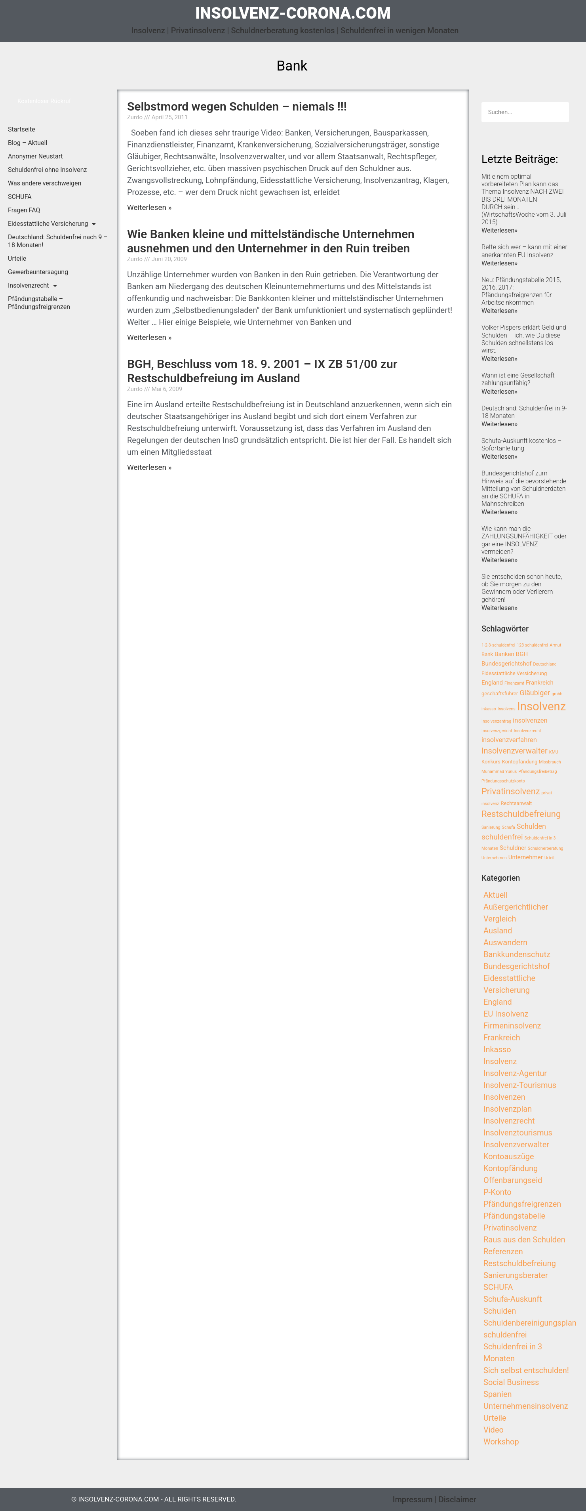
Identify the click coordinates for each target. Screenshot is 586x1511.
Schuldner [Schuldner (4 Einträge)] (513, 847)
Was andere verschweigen (44, 183)
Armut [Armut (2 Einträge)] (555, 645)
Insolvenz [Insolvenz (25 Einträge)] (541, 706)
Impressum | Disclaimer (434, 1499)
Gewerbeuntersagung (38, 272)
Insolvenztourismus (517, 1132)
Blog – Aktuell (27, 143)
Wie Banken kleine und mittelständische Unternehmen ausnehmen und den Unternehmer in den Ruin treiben (271, 241)
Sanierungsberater (515, 1275)
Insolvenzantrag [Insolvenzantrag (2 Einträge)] (496, 721)
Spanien (497, 1394)
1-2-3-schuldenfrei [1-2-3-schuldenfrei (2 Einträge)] (498, 645)
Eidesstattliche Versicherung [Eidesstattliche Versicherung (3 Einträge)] (514, 673)
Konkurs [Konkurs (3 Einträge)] (490, 762)
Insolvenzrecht (32, 285)
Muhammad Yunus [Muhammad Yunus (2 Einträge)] (499, 771)
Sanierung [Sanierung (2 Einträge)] (490, 827)
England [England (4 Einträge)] (492, 682)
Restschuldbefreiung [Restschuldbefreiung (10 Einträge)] (521, 814)
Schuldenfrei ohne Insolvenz (47, 170)
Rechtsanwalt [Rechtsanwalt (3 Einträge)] (516, 803)
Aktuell (495, 895)
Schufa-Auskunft (512, 1299)
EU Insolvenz (506, 1014)
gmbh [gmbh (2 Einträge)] (557, 693)
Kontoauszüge (508, 1156)
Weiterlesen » (149, 207)
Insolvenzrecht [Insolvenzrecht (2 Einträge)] (527, 730)
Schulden (499, 1311)
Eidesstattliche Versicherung (52, 224)
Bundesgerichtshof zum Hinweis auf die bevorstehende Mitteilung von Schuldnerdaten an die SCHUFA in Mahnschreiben (523, 488)
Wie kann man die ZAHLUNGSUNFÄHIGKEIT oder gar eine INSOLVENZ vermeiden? (524, 540)
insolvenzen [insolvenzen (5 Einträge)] (530, 720)
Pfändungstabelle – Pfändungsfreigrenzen (39, 303)
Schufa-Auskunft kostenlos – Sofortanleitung (521, 444)
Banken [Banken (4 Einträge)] (504, 654)
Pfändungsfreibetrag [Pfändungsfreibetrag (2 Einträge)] (537, 771)
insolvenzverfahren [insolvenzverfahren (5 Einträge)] (509, 740)
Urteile (17, 258)
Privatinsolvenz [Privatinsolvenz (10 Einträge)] (510, 791)
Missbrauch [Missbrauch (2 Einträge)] (550, 762)
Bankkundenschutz (516, 954)
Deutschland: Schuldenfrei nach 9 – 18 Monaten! (58, 241)
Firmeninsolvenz (512, 1025)
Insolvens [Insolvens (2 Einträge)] (507, 709)
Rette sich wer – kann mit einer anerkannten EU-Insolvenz (524, 250)
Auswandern (505, 942)
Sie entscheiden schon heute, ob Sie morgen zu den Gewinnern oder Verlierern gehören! (521, 588)
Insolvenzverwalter (516, 1144)
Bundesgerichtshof (516, 966)
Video (493, 1430)
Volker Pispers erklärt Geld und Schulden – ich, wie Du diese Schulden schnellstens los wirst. (523, 339)
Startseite (21, 129)
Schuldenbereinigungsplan (529, 1323)
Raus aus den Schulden (524, 1239)
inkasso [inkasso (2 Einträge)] (488, 709)
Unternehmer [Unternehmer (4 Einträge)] (525, 857)
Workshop (501, 1441)
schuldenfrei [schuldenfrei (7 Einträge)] (502, 836)
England (497, 1002)
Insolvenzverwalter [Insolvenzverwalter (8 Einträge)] (514, 751)
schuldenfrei (505, 1334)
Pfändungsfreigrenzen (522, 1204)
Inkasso (497, 1049)
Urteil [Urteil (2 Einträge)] (549, 857)
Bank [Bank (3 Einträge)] (487, 654)
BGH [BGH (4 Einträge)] (522, 654)
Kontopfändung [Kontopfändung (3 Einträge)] (520, 762)
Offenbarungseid (512, 1180)
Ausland (497, 930)
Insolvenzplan (507, 1109)
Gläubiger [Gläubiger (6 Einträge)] (534, 693)
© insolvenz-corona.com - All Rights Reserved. (153, 1499)
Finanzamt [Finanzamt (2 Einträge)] (514, 683)
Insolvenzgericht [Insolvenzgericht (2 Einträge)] (496, 730)
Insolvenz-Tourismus (519, 1085)
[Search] (559, 112)
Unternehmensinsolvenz (525, 1406)
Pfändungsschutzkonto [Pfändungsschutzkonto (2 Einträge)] (503, 781)
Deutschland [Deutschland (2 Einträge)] (545, 664)
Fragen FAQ (24, 210)
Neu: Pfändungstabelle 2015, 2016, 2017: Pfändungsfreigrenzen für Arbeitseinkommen (521, 291)
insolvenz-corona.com (293, 13)
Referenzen (503, 1251)
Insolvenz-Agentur (515, 1073)
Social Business (511, 1382)
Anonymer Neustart (35, 156)
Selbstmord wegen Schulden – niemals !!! (237, 106)
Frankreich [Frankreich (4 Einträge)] (540, 682)
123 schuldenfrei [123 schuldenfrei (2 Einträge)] (532, 645)
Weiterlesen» (499, 230)
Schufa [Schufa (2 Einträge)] (508, 827)
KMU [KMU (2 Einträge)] (553, 752)
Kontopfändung (510, 1168)
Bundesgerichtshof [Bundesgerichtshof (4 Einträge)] (506, 663)
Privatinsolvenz (510, 1227)
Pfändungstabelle (514, 1216)
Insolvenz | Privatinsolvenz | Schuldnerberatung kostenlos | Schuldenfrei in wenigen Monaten (295, 30)
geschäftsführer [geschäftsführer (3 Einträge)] (499, 693)
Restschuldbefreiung (519, 1263)
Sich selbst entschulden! (526, 1370)
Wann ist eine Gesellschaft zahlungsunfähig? (518, 379)
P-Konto (497, 1192)
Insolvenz (500, 1061)
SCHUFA (20, 196)
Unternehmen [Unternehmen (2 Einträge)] (494, 857)
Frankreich (501, 1037)
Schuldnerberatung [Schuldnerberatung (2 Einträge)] (545, 848)
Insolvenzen (504, 1097)
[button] (44, 101)
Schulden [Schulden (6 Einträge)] (531, 826)
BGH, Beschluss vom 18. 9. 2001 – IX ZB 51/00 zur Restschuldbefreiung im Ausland (262, 371)
